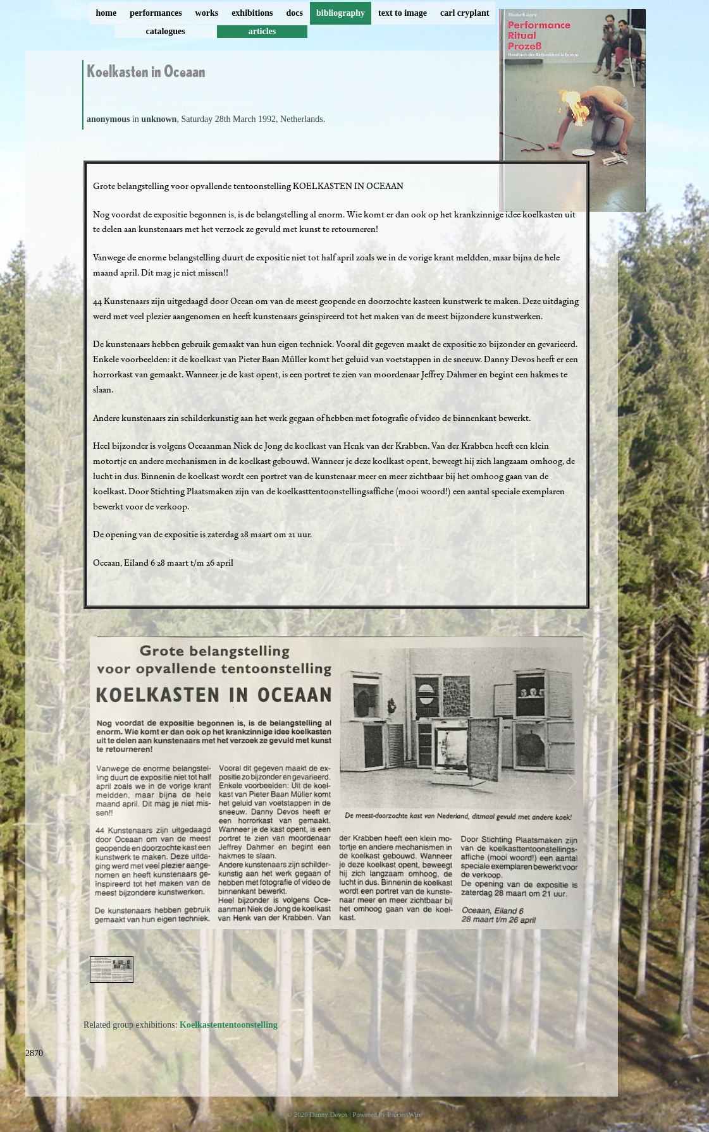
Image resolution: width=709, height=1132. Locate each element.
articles (262, 31)
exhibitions (252, 13)
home (106, 13)
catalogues (165, 31)
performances (156, 13)
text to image (402, 13)
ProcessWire (404, 1114)
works (207, 13)
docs (295, 13)
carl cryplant (464, 13)
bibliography (340, 13)
